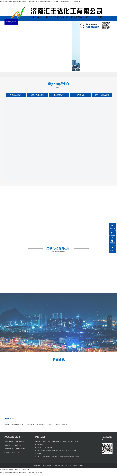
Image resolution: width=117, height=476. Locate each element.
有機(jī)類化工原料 (16, 95)
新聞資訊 (38, 22)
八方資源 (64, 424)
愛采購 (58, 424)
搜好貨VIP (7, 424)
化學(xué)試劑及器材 (102, 95)
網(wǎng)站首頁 (11, 22)
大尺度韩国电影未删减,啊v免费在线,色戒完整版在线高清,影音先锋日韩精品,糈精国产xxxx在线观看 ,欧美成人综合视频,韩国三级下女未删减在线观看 (41, 1)
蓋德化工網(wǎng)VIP (18, 424)
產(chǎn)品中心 (51, 22)
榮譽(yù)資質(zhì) (11, 27)
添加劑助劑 (80, 95)
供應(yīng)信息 (65, 22)
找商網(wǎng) (50, 424)
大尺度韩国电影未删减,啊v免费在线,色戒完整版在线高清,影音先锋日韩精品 (21, 472)
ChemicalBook (30, 424)
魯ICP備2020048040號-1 (77, 465)
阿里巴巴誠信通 (40, 424)
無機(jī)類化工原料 (37, 95)
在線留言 (25, 27)
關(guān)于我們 (25, 22)
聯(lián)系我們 (38, 27)
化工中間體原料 (59, 95)
